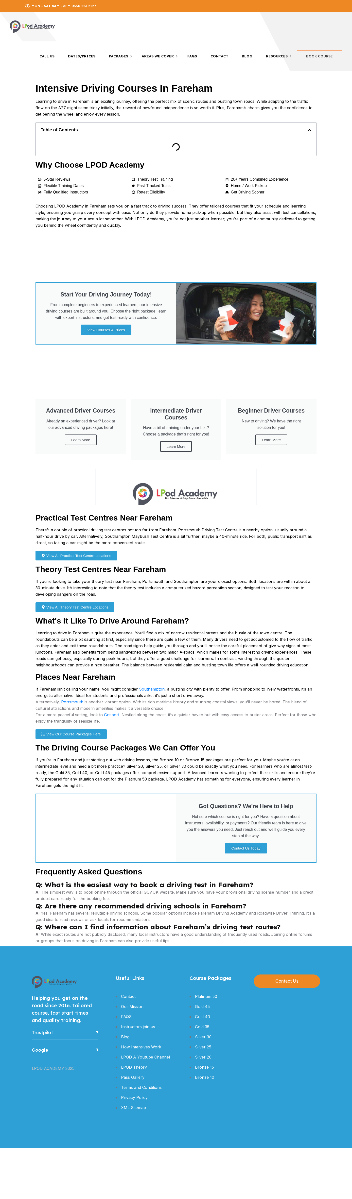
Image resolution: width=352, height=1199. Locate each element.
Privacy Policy (134, 1097)
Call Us (46, 56)
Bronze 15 (204, 1067)
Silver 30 (203, 1036)
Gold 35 (202, 1026)
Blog (247, 56)
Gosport (111, 714)
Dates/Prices (81, 56)
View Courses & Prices (106, 330)
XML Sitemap (133, 1107)
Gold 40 (202, 1016)
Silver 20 (203, 1057)
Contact (219, 56)
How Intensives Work (141, 1046)
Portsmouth (72, 701)
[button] (309, 130)
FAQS (192, 56)
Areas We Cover (158, 56)
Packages (118, 56)
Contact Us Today (245, 848)
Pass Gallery (132, 1077)
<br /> (176, 486)
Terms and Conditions (141, 1087)
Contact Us (287, 981)
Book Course (319, 56)
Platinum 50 (206, 996)
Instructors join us (138, 1026)
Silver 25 (203, 1046)
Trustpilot (42, 1032)
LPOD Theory (134, 1067)
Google (40, 1050)
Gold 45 (202, 1006)
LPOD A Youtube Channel (145, 1057)
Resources (277, 56)
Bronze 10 (204, 1077)
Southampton (152, 689)
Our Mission (132, 1006)
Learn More (80, 440)
